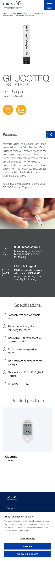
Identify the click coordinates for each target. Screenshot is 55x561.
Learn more (23, 531)
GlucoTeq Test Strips (25, 16)
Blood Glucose (37, 14)
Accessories (8, 16)
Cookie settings (27, 538)
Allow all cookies (27, 554)
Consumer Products (19, 14)
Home (5, 14)
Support (11, 508)
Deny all (27, 546)
